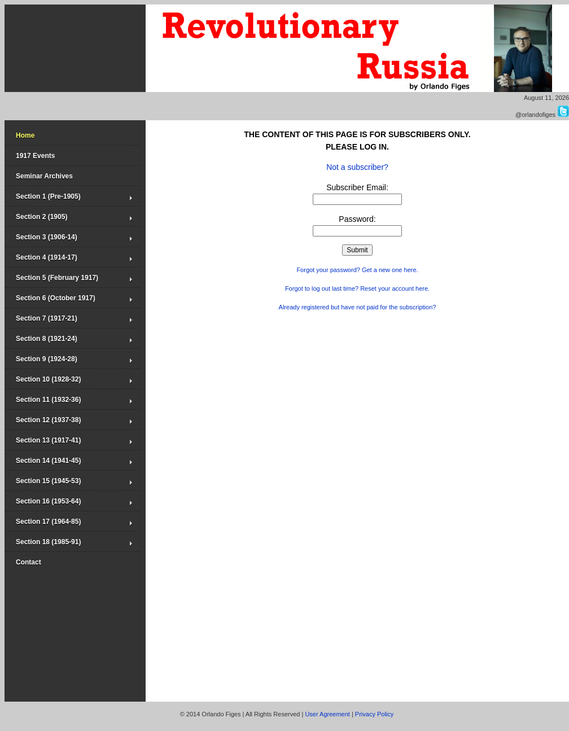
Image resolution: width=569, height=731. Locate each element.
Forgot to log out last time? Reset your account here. (357, 288)
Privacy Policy (374, 714)
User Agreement (327, 714)
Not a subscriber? (357, 167)
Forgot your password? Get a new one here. (357, 269)
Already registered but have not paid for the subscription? (357, 307)
